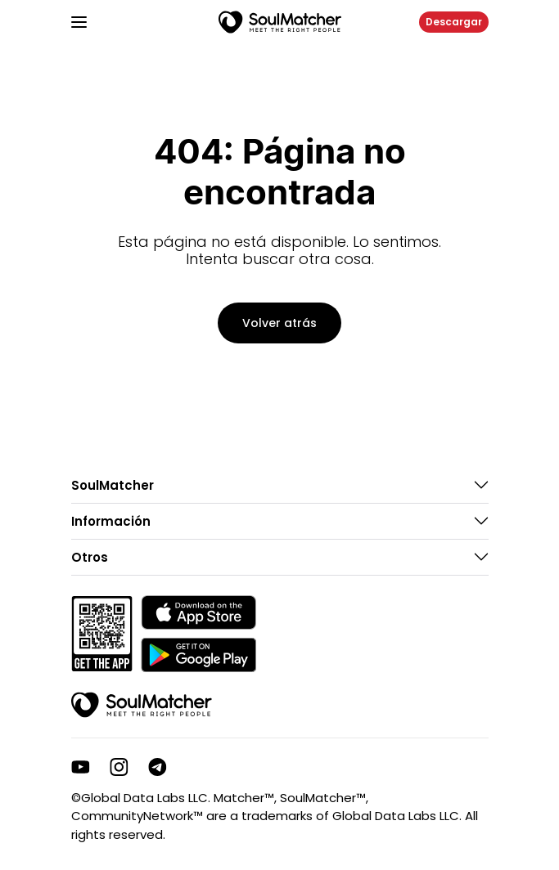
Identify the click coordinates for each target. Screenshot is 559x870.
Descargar (454, 22)
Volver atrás (279, 323)
